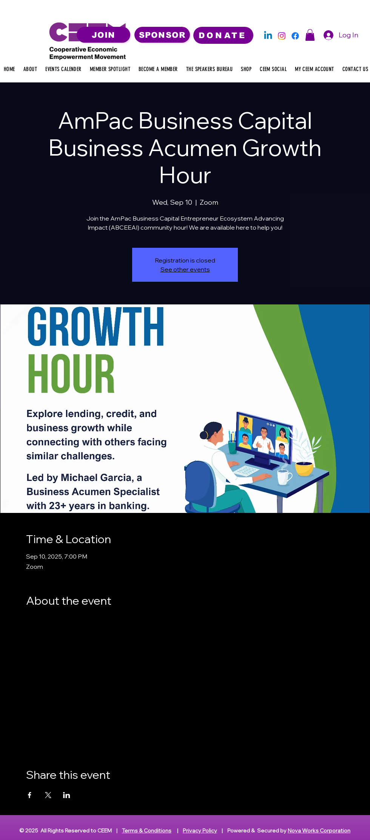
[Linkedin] (268, 36)
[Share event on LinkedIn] (66, 795)
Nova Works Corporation (319, 830)
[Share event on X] (48, 795)
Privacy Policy (200, 830)
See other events (185, 269)
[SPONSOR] (162, 35)
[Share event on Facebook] (29, 795)
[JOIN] (103, 35)
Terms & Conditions (146, 830)
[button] (310, 35)
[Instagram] (282, 36)
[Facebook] (295, 36)
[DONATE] (223, 35)
